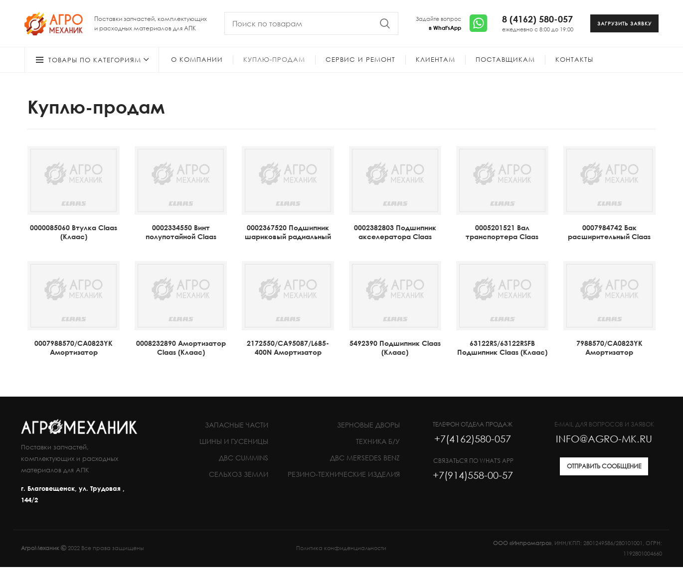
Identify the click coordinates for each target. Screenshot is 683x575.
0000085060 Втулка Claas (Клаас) (73, 240)
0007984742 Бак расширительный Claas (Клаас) (609, 244)
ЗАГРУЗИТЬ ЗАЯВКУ (624, 27)
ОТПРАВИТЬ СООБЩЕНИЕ (604, 474)
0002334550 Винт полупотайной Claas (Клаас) (181, 244)
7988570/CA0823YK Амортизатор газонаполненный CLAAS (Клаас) (609, 364)
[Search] (311, 27)
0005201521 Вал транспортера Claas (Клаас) (502, 244)
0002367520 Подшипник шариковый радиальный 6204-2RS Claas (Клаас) (288, 244)
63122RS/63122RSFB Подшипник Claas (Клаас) (502, 355)
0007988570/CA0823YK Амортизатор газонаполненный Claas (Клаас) (73, 364)
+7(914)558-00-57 (473, 483)
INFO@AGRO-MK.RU (604, 446)
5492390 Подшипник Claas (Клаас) (395, 355)
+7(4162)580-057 (472, 446)
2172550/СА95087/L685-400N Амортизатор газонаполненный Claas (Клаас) (288, 364)
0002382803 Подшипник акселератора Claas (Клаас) (395, 244)
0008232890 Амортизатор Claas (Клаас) (181, 355)
